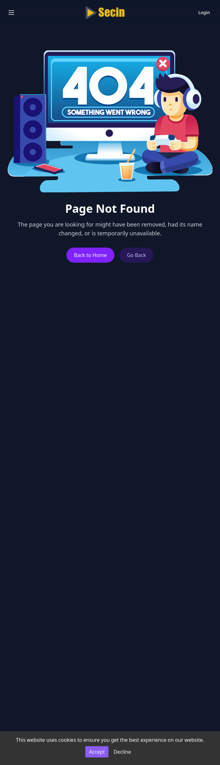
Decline (122, 751)
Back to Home (90, 255)
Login (204, 12)
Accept (97, 751)
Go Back (136, 255)
